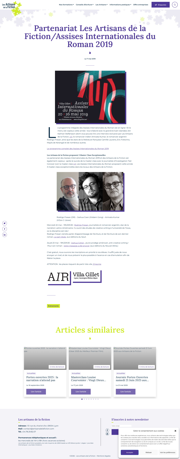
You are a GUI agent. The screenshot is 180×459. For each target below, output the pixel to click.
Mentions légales (103, 456)
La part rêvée (60, 237)
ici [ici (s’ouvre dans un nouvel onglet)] (71, 137)
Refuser (149, 452)
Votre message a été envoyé (77, 246)
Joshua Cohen (77, 243)
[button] (175, 431)
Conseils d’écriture (91, 5)
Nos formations (74, 5)
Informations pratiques (123, 5)
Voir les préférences (167, 452)
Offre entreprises (141, 5)
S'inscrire (160, 5)
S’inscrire (97, 264)
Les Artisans (106, 5)
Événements (53, 306)
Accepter (129, 452)
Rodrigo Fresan (81, 225)
